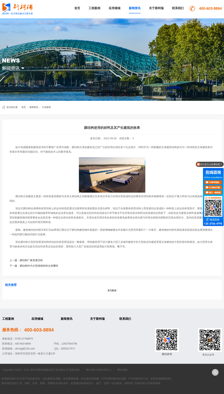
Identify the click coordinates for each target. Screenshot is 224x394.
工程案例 (94, 8)
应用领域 (114, 8)
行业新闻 (46, 107)
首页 (77, 8)
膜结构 (75, 147)
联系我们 (178, 8)
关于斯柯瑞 (156, 8)
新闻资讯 (135, 8)
